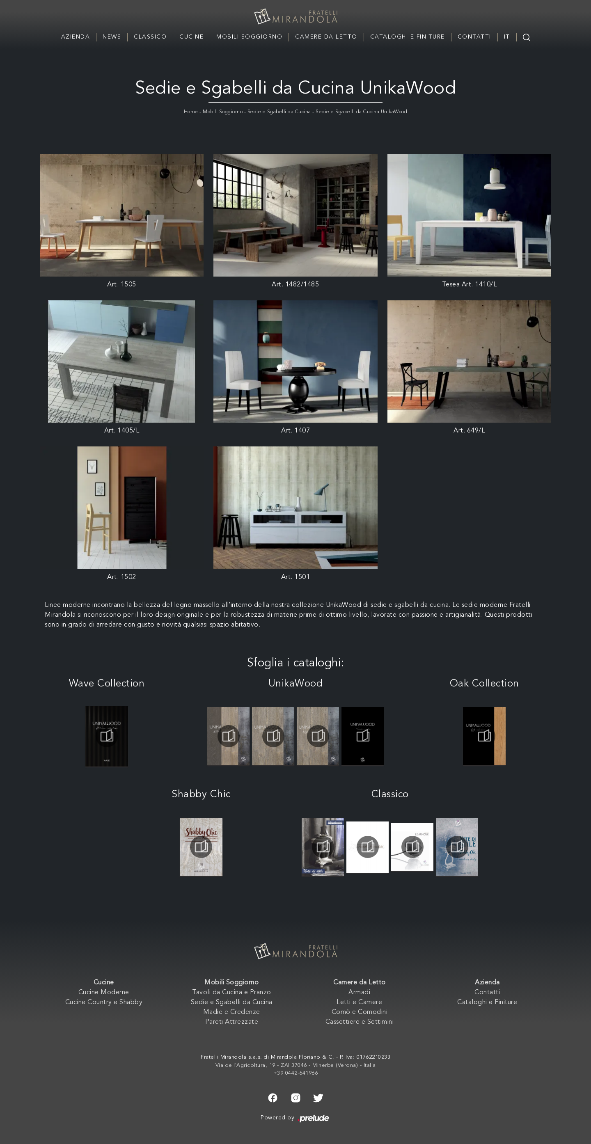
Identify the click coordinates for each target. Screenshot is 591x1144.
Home (191, 112)
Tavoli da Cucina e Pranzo (231, 992)
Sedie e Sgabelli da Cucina (279, 112)
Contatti (474, 37)
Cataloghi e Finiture (407, 37)
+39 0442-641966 (295, 1073)
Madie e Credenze (231, 1012)
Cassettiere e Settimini (359, 1022)
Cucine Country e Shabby (104, 1002)
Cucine (191, 37)
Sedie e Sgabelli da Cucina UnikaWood (361, 112)
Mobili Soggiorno (249, 37)
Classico (150, 37)
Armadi (359, 992)
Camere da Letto (326, 37)
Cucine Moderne (103, 992)
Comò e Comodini (360, 1012)
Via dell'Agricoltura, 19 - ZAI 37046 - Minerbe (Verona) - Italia (295, 1065)
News (112, 37)
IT (507, 37)
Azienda (75, 37)
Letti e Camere (359, 1002)
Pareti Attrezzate (232, 1022)
